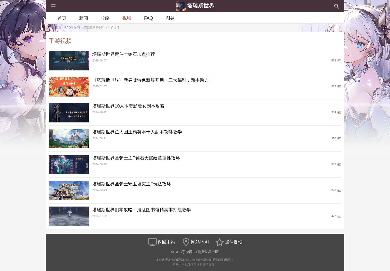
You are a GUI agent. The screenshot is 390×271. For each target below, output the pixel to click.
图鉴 (170, 18)
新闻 (83, 18)
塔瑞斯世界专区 (93, 27)
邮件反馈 (229, 242)
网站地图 (195, 242)
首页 (61, 18)
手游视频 (113, 27)
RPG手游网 (72, 27)
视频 (126, 18)
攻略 (105, 18)
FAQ (148, 18)
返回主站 (161, 242)
